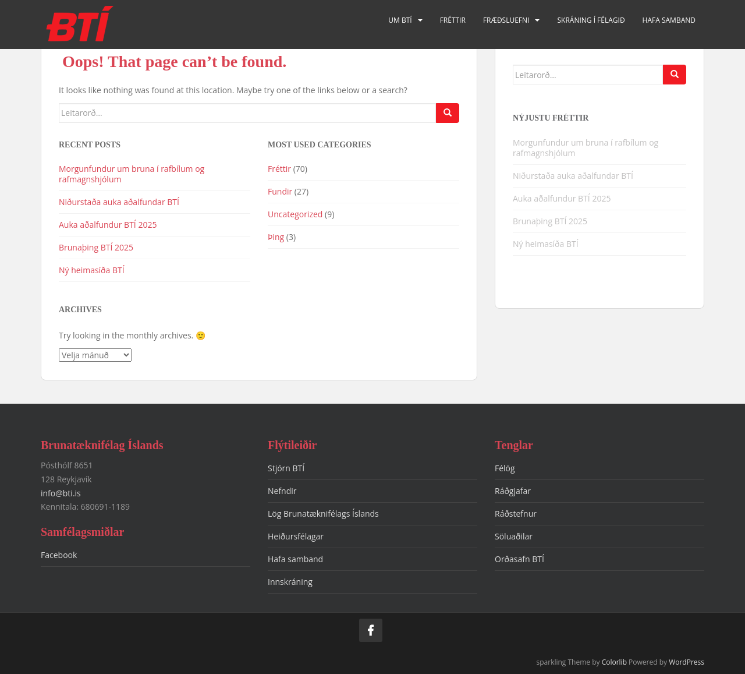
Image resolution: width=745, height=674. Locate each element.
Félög (505, 468)
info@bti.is (61, 493)
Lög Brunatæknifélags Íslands (323, 513)
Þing (276, 236)
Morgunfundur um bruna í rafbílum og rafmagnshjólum (131, 174)
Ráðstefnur (516, 513)
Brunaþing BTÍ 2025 (96, 247)
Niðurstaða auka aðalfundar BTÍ (119, 201)
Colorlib (614, 662)
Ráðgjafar (513, 490)
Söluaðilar (514, 536)
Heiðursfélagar (296, 536)
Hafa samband (669, 20)
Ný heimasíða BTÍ (92, 270)
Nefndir (282, 490)
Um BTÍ (399, 20)
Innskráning (290, 581)
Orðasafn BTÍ (519, 558)
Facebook (59, 554)
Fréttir (453, 20)
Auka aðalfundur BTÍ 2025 (108, 224)
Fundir (280, 191)
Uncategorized (295, 214)
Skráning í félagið (591, 20)
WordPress (686, 662)
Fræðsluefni (506, 20)
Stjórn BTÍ (286, 468)
